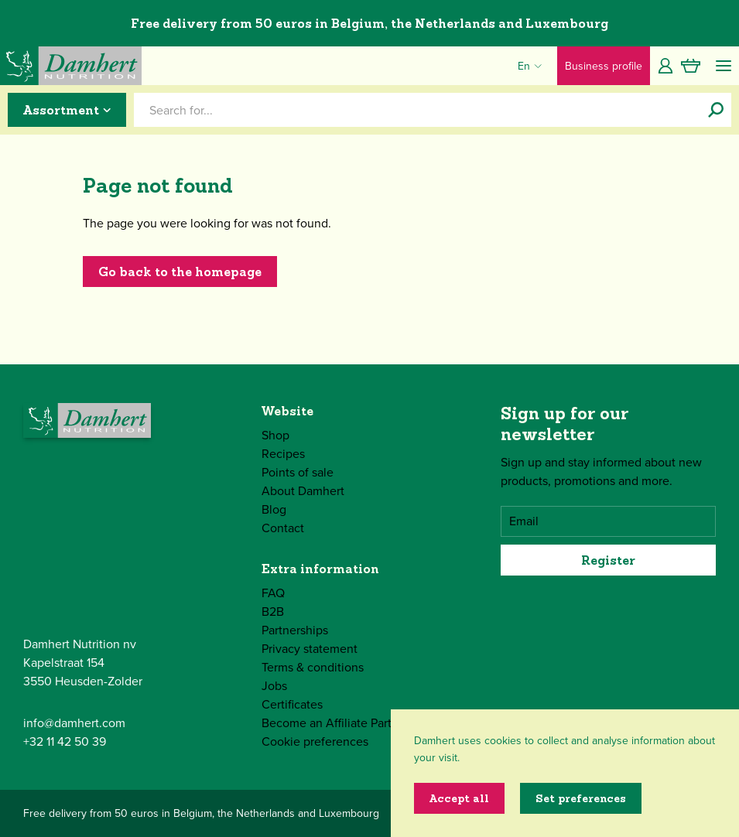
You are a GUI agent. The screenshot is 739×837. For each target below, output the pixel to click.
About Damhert (303, 491)
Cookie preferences (315, 741)
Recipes (283, 454)
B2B (273, 611)
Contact (283, 528)
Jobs (274, 686)
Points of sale (298, 472)
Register (608, 560)
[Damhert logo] (71, 65)
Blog (274, 509)
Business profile (603, 66)
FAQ (273, 593)
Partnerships (295, 630)
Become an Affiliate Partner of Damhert (367, 723)
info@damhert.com (74, 723)
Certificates (292, 704)
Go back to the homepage (180, 271)
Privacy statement (310, 649)
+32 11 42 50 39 (64, 741)
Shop (275, 435)
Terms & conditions (313, 667)
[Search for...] (716, 110)
